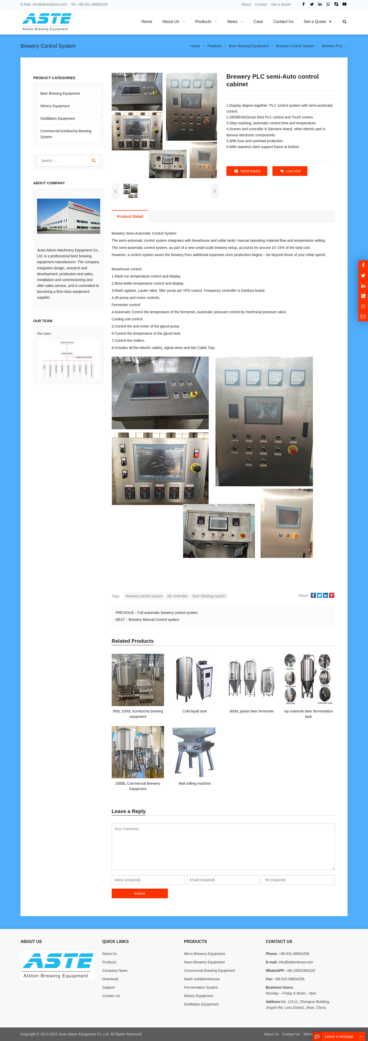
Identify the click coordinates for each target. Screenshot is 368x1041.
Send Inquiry (247, 171)
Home (146, 21)
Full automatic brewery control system (167, 613)
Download (110, 979)
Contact (261, 4)
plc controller (177, 596)
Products (109, 962)
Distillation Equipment (57, 118)
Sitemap (309, 1034)
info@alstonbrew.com (49, 4)
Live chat (290, 171)
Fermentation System (201, 987)
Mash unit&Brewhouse (202, 979)
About (246, 4)
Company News (115, 971)
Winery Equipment (55, 106)
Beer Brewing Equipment (60, 93)
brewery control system (144, 596)
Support (108, 987)
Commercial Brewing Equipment (209, 971)
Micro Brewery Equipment (204, 954)
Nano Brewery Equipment (204, 962)
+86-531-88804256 (92, 4)
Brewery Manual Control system (154, 620)
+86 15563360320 (300, 971)
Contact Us (111, 996)
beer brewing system (208, 596)
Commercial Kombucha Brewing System (65, 134)
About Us (109, 954)
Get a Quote (281, 4)
